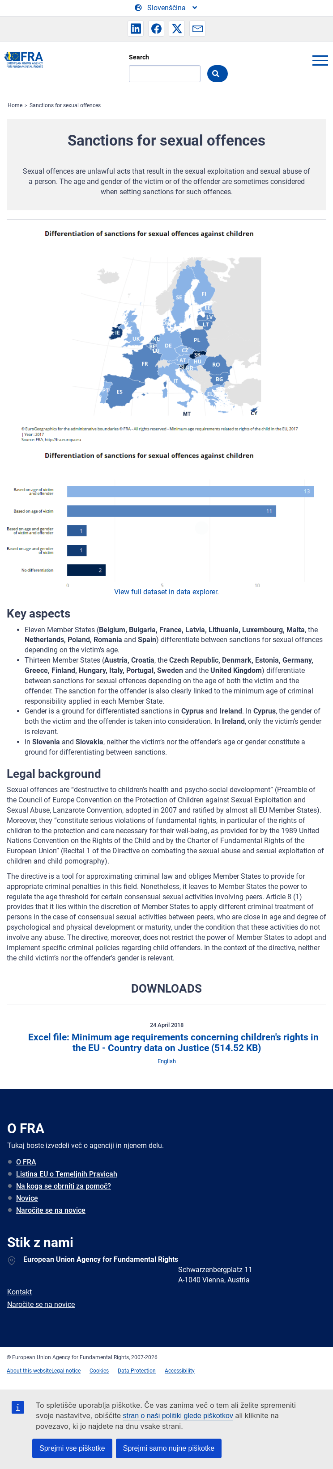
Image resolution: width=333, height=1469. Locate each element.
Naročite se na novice (50, 1210)
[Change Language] (166, 8)
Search (139, 57)
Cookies (99, 1371)
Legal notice (66, 1371)
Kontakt (19, 1292)
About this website (29, 1371)
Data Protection (137, 1371)
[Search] (165, 73)
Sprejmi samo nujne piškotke (169, 1448)
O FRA (26, 1162)
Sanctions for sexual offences (65, 105)
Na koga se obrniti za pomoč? (63, 1186)
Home (15, 105)
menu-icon (320, 60)
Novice (27, 1198)
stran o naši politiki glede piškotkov (178, 1415)
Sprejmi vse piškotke (72, 1448)
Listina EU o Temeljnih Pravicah (66, 1174)
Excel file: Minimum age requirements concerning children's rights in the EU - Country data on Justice (172, 1043)
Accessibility (180, 1371)
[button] (136, 29)
